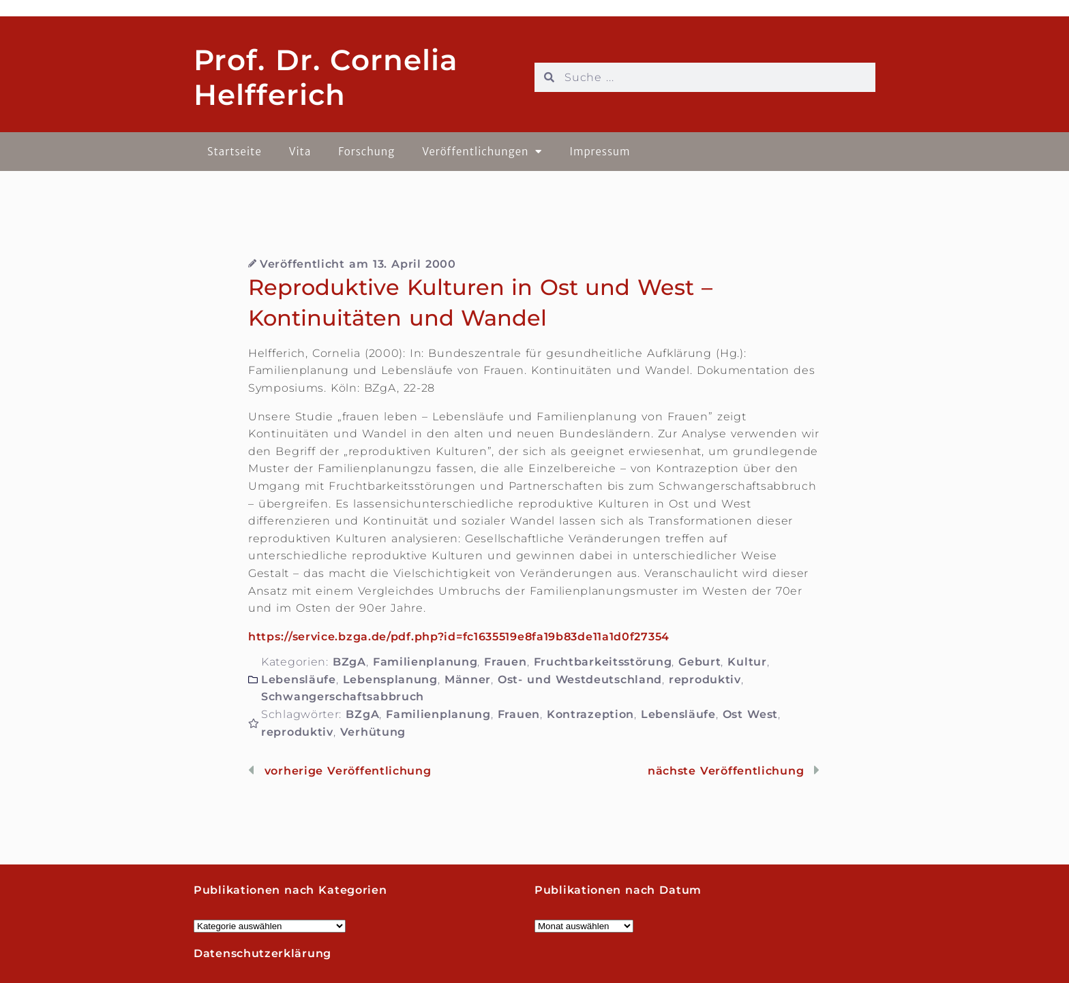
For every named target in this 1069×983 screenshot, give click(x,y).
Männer (468, 679)
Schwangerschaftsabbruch (342, 696)
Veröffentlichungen (482, 151)
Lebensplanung (390, 679)
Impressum (599, 151)
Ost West (750, 714)
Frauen (505, 661)
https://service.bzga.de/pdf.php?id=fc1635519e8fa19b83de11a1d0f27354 (458, 636)
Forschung (366, 151)
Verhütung (373, 731)
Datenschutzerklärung (262, 953)
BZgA (349, 661)
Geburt (699, 661)
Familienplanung (425, 661)
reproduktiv (705, 679)
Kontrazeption (590, 714)
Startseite (234, 151)
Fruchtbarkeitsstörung (603, 661)
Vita (300, 151)
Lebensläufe (298, 679)
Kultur (746, 661)
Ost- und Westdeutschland (580, 679)
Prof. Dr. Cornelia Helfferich (326, 77)
